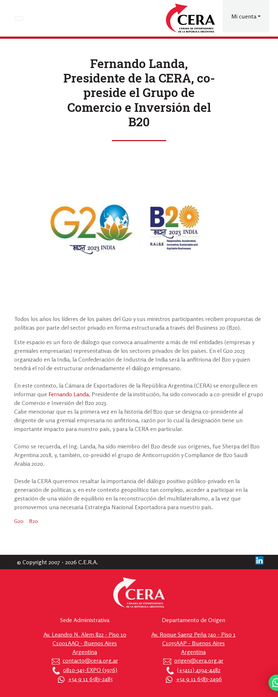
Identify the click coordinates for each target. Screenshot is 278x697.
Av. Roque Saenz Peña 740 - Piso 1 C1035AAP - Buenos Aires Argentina (193, 643)
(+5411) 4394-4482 (198, 669)
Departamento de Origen (193, 620)
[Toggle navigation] (19, 18)
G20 (19, 521)
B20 (33, 521)
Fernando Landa (69, 394)
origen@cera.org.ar (198, 660)
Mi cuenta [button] (243, 16)
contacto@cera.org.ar (90, 660)
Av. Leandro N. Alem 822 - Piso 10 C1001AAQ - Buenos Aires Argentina (84, 643)
